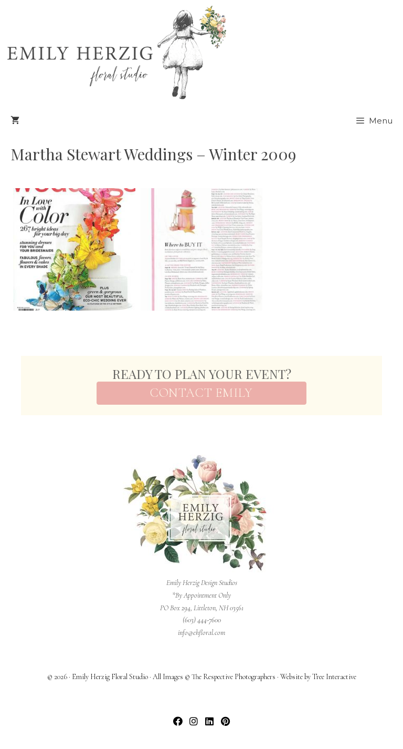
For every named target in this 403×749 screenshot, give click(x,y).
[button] (178, 721)
